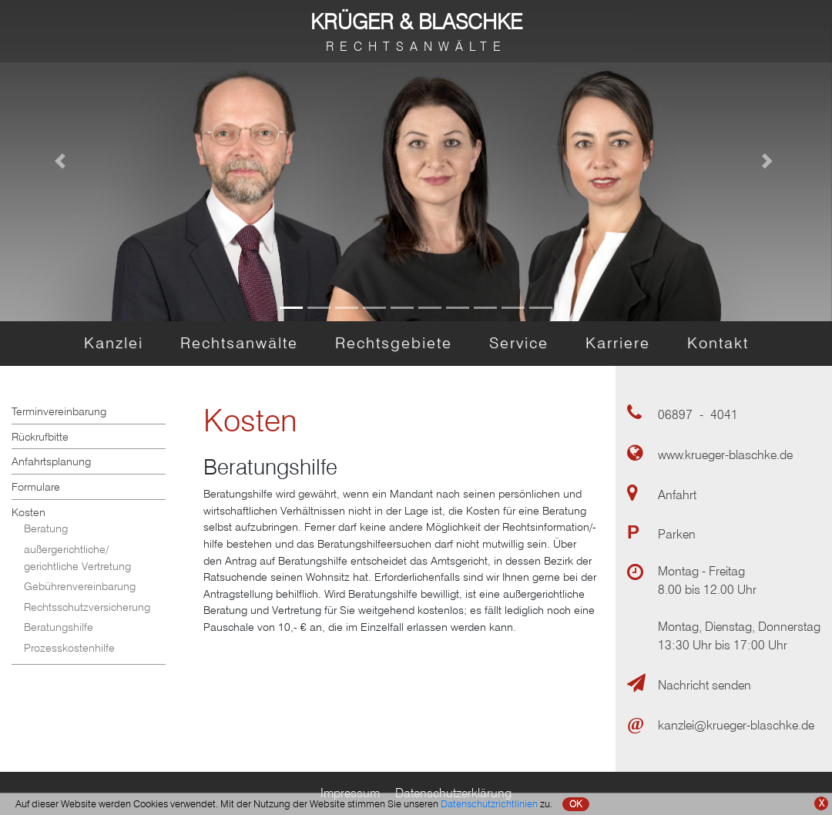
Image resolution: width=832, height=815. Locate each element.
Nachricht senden (704, 685)
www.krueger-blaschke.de (725, 455)
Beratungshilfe (58, 626)
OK (575, 804)
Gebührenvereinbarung (80, 585)
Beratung (46, 528)
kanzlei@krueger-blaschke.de (736, 725)
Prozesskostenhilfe (69, 647)
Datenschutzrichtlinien (489, 803)
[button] (62, 160)
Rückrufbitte (40, 436)
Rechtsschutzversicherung (87, 606)
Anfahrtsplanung (51, 461)
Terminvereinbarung (59, 411)
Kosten (28, 511)
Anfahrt (677, 495)
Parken (677, 534)
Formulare (36, 486)
